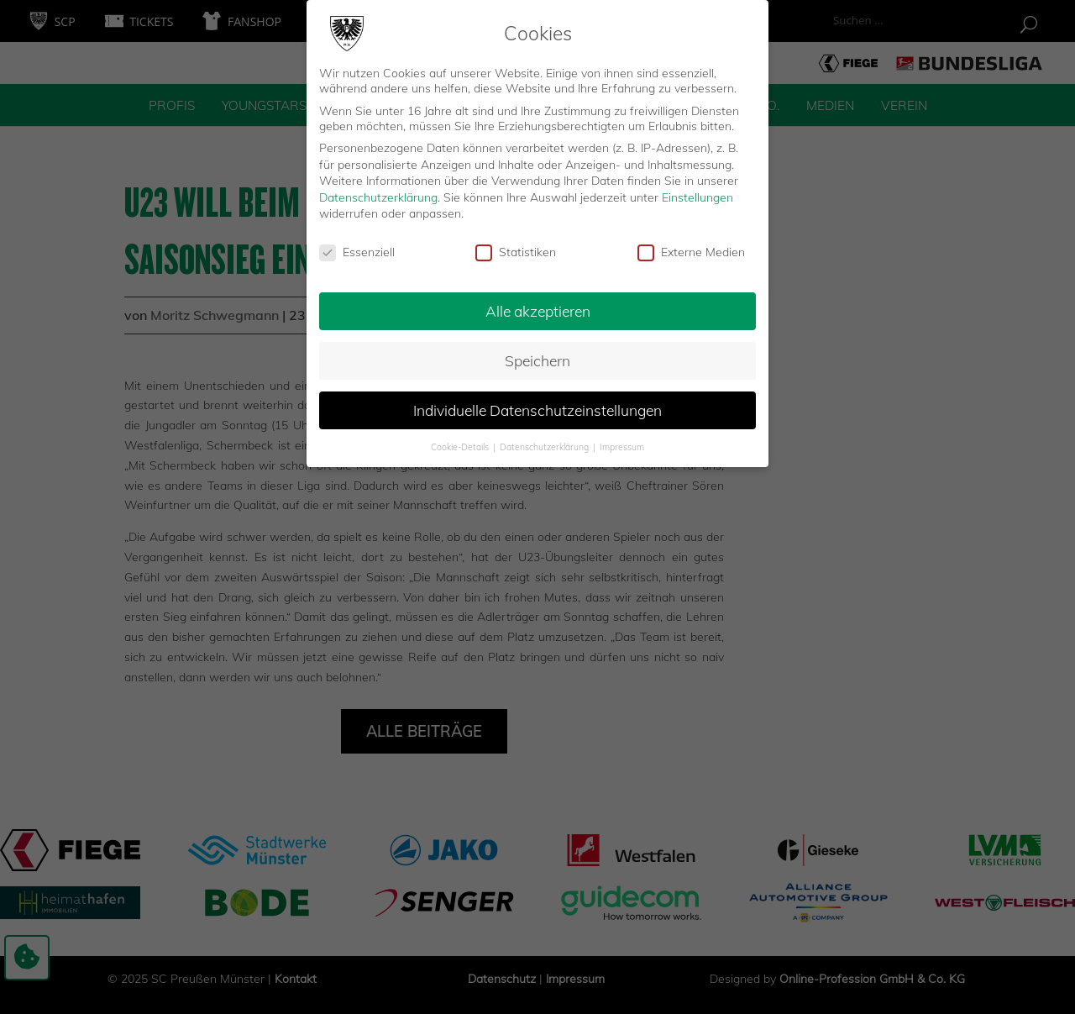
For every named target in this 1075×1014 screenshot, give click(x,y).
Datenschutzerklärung (378, 187)
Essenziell (357, 242)
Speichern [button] (537, 350)
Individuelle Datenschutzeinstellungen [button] (537, 400)
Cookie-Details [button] (461, 437)
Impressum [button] (622, 437)
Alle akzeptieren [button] (537, 301)
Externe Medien (691, 242)
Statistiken (515, 242)
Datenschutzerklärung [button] (545, 437)
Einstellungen (697, 187)
